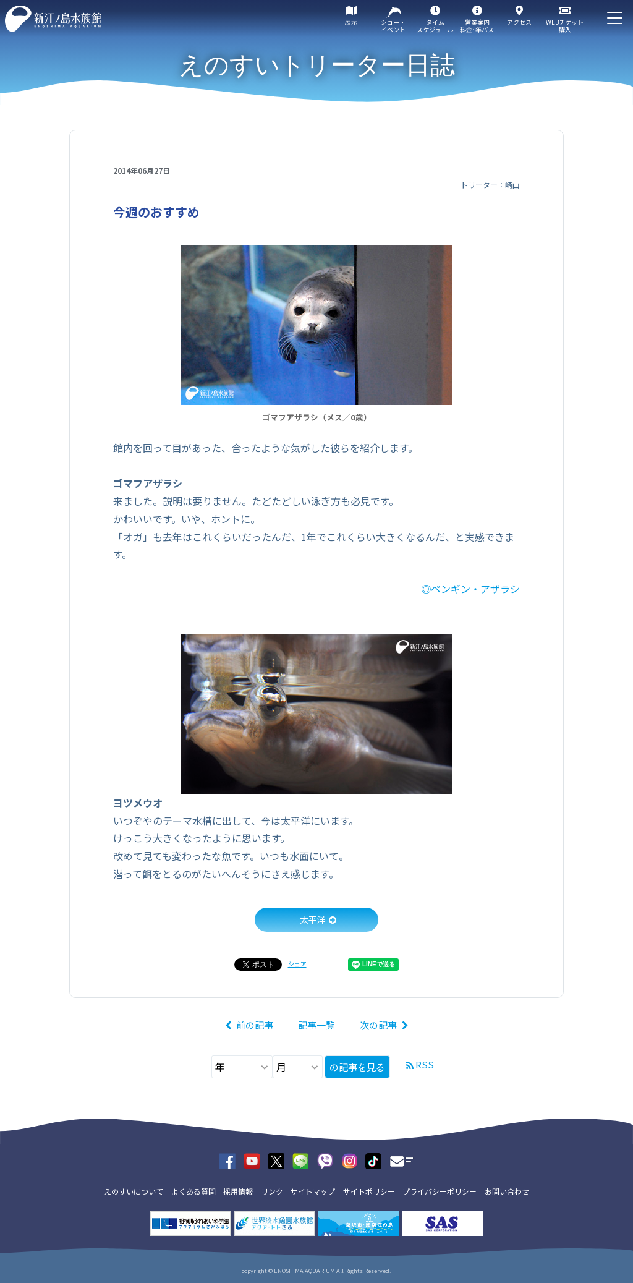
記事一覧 (316, 1024)
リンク (272, 1191)
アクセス (519, 22)
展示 (351, 22)
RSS (424, 1064)
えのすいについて (133, 1191)
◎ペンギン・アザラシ (470, 588)
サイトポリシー (369, 1191)
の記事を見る (357, 1066)
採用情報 (238, 1191)
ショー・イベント (393, 25)
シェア (297, 963)
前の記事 (254, 1024)
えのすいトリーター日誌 (317, 65)
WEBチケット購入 (565, 25)
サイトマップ (313, 1191)
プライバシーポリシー (439, 1191)
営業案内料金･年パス (477, 25)
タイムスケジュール (435, 25)
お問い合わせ (507, 1191)
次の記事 (378, 1024)
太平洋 (313, 919)
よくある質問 (193, 1191)
